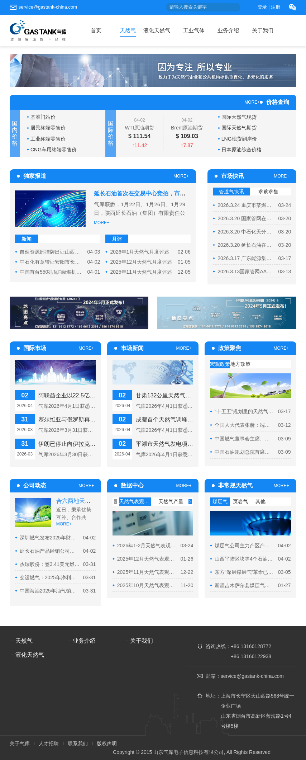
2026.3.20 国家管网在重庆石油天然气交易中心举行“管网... (246, 218)
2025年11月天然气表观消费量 (147, 572)
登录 (262, 7)
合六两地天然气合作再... (87, 501)
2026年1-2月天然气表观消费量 (147, 545)
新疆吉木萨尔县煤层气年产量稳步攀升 (245, 585)
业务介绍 (228, 30)
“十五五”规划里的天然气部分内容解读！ (245, 411)
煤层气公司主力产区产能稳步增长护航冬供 (245, 545)
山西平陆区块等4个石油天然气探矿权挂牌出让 (245, 559)
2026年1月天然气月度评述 (139, 252)
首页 (96, 30)
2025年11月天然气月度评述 (141, 272)
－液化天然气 (27, 655)
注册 (275, 7)
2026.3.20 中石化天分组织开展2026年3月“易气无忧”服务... (246, 232)
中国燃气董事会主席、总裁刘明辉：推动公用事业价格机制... (245, 439)
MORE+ (252, 102)
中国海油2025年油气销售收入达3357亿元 (50, 591)
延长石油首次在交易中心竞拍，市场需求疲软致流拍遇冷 (165, 193)
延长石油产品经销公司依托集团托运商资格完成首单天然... (50, 551)
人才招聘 (49, 743)
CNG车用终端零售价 (53, 149)
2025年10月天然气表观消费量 (147, 585)
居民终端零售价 (48, 128)
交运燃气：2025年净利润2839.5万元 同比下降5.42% (50, 577)
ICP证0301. (283, 752)
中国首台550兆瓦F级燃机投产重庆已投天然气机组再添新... (52, 272)
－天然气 (21, 641)
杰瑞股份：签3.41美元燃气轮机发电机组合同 (50, 564)
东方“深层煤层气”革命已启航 (245, 572)
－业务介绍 (81, 641)
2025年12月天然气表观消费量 (147, 559)
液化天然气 (156, 30)
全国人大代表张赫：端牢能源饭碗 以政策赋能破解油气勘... (245, 425)
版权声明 (107, 743)
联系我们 (78, 743)
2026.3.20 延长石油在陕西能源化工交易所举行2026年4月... (246, 245)
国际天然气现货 (239, 117)
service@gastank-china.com (48, 7)
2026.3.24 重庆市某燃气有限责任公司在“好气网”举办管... (246, 205)
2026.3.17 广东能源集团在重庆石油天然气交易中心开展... (246, 258)
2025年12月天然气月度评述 (141, 262)
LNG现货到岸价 (239, 139)
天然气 (128, 30)
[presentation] (115, 501)
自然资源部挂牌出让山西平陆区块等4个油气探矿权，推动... (52, 252)
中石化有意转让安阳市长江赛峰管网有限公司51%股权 (52, 262)
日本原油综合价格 (241, 149)
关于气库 (20, 743)
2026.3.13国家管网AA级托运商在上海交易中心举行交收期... (246, 271)
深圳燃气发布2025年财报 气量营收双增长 (50, 538)
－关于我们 (138, 641)
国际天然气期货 (239, 128)
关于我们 (262, 30)
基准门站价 (43, 117)
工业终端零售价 (48, 139)
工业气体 (194, 30)
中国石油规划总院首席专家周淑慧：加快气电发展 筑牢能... (245, 452)
